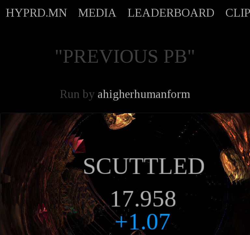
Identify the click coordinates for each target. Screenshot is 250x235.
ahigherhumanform (144, 94)
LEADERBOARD (171, 12)
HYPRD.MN (36, 12)
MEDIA (97, 12)
